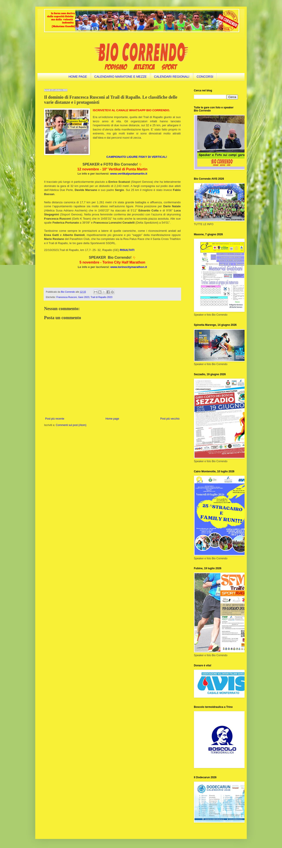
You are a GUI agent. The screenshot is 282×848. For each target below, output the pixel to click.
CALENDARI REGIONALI (171, 76)
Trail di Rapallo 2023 (101, 297)
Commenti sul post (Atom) (71, 425)
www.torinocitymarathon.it (128, 267)
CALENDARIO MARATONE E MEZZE (120, 76)
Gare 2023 (83, 297)
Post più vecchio (170, 418)
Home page (112, 418)
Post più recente (54, 418)
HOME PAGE (78, 76)
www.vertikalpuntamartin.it (128, 173)
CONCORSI (205, 76)
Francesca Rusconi (66, 297)
